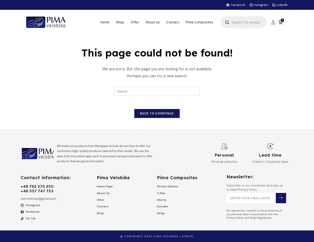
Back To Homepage (157, 113)
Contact (172, 22)
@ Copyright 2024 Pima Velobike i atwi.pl (157, 236)
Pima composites (199, 22)
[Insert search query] (157, 91)
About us (152, 22)
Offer (135, 22)
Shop (120, 22)
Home (105, 22)
